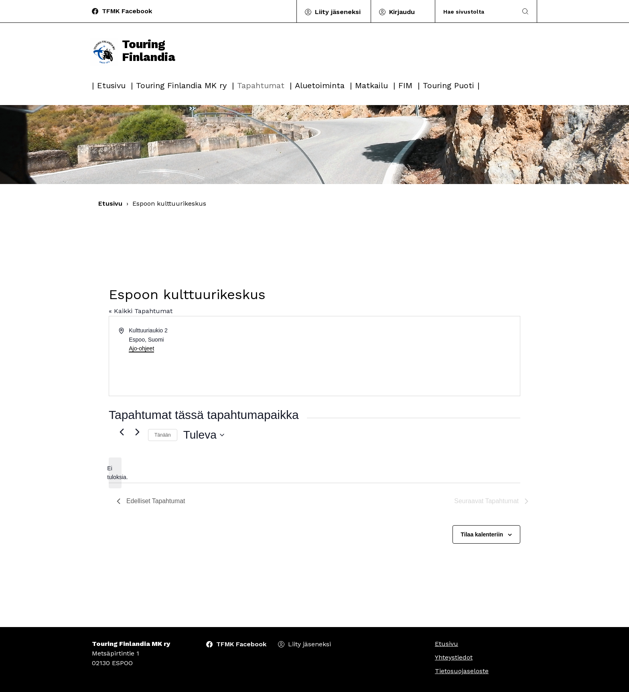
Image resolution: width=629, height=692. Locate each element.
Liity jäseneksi (338, 12)
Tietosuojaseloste (462, 671)
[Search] (476, 11)
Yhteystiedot (454, 657)
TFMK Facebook (127, 11)
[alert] (115, 472)
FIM (405, 85)
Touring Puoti (448, 85)
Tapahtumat (260, 85)
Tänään (162, 435)
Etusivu (111, 85)
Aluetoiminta (320, 85)
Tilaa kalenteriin (482, 534)
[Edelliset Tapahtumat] (121, 432)
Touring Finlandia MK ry (181, 85)
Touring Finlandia (133, 53)
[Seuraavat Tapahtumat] (137, 432)
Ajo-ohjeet (141, 348)
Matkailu (371, 85)
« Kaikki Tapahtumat (140, 311)
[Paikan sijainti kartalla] (416, 356)
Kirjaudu (402, 12)
